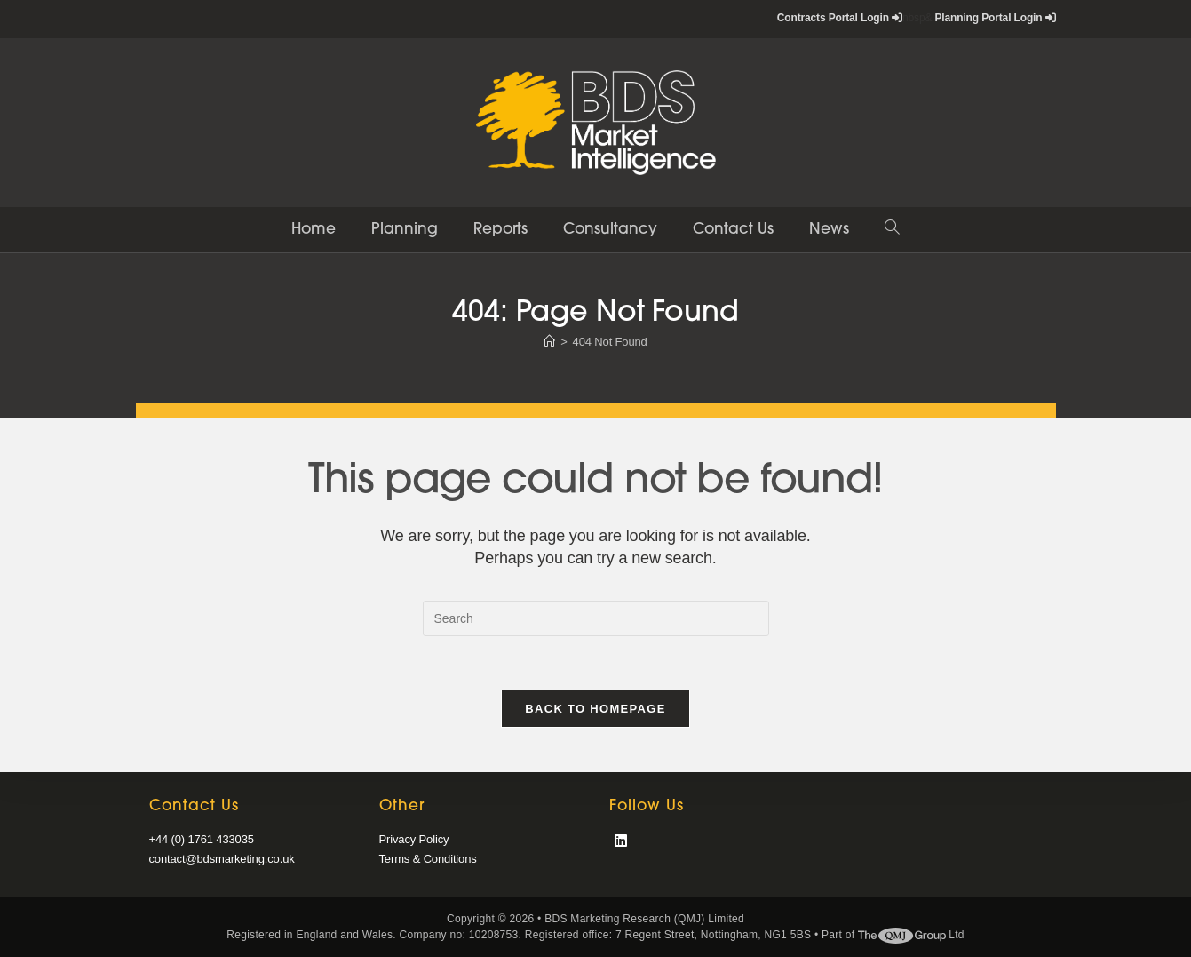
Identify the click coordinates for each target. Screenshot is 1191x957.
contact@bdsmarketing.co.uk (222, 858)
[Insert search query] (596, 618)
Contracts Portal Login (839, 18)
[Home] (549, 341)
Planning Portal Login (994, 18)
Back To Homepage (595, 708)
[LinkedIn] (621, 841)
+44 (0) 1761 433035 (201, 839)
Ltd (911, 935)
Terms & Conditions (428, 858)
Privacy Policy (414, 839)
